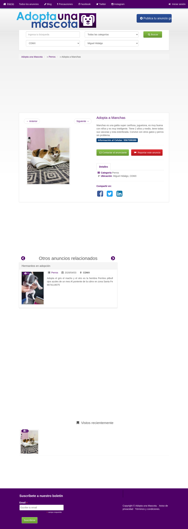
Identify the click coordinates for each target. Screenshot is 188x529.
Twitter (101, 4)
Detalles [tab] (103, 166)
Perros (54, 272)
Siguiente (82, 121)
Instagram (118, 4)
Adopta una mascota (140, 493)
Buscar (153, 34)
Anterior (31, 121)
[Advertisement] (94, 88)
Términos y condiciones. (147, 509)
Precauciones (65, 4)
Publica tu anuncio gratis (156, 18)
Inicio (8, 4)
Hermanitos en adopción (36, 265)
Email (23, 502)
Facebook (84, 4)
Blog (48, 4)
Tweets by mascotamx (81, 491)
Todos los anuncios (29, 4)
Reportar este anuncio (147, 152)
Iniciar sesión (177, 4)
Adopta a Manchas (110, 118)
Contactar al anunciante (113, 152)
